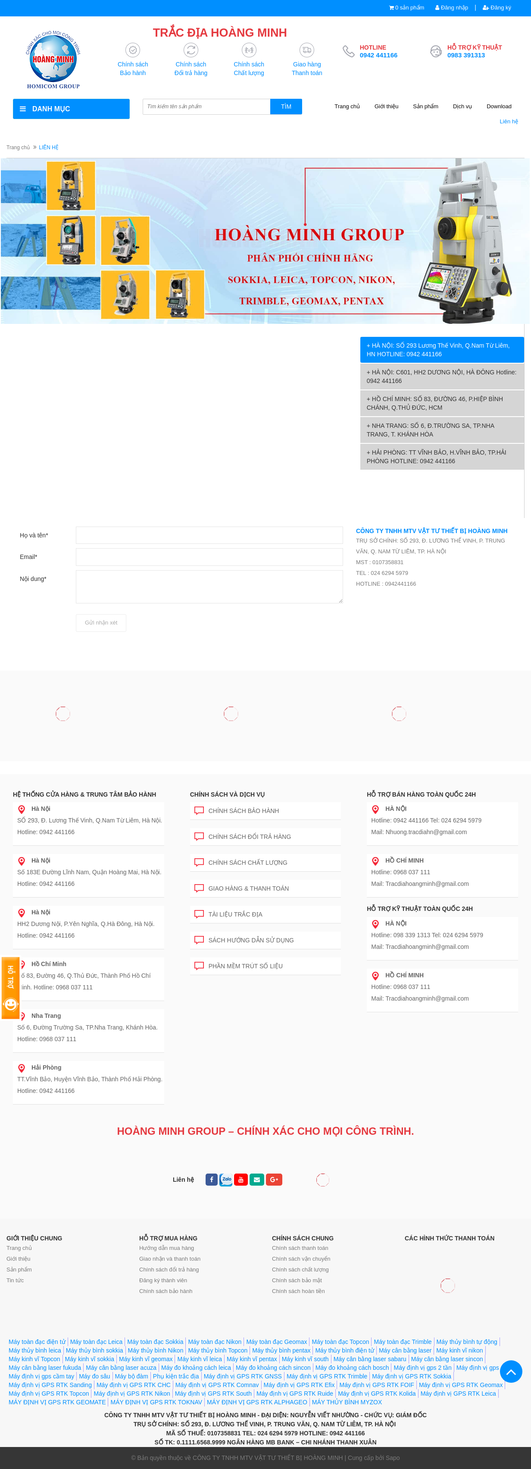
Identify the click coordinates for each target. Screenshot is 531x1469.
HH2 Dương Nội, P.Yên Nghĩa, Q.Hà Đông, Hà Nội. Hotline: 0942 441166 (86, 924)
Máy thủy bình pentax (281, 1350)
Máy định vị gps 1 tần (485, 1367)
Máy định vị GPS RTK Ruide (294, 1393)
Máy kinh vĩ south (305, 1359)
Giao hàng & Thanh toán (241, 887)
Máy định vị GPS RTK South (213, 1393)
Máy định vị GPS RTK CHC (134, 1384)
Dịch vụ (462, 106)
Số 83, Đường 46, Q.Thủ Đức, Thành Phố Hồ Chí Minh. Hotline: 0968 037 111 (84, 975)
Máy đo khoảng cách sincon (273, 1367)
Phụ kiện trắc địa (176, 1376)
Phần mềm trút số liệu (238, 965)
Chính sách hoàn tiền (298, 1291)
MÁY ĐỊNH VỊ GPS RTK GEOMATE (57, 1402)
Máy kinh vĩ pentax (252, 1359)
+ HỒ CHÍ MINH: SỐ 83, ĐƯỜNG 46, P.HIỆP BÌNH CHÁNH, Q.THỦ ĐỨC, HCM (435, 403)
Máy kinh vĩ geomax (146, 1359)
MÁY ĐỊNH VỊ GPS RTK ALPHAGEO (257, 1402)
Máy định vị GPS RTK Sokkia (411, 1376)
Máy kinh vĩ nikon (459, 1350)
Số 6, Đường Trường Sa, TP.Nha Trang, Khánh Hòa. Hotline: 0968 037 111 (87, 1027)
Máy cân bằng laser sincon (447, 1359)
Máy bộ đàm (131, 1376)
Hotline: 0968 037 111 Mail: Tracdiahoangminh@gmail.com (420, 872)
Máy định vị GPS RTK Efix (299, 1384)
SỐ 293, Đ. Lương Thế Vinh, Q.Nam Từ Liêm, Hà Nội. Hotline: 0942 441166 (89, 820)
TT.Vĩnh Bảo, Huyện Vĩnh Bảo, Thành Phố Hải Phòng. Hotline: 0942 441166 (89, 1079)
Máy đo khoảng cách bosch (352, 1367)
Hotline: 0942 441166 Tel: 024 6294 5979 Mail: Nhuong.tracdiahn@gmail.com (426, 820)
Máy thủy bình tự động (467, 1341)
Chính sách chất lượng (240, 861)
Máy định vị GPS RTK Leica (458, 1393)
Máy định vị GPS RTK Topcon (49, 1393)
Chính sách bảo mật (297, 1280)
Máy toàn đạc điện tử (37, 1341)
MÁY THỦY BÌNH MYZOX (347, 1402)
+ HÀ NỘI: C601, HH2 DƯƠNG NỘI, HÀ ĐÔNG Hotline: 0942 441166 (442, 376)
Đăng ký (497, 7)
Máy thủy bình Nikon (156, 1350)
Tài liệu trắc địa (228, 913)
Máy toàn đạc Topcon (340, 1341)
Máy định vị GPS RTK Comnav (217, 1384)
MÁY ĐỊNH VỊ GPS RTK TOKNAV (156, 1402)
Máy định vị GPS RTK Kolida (376, 1393)
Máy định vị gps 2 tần (422, 1367)
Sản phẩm (425, 106)
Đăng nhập (451, 7)
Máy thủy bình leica (35, 1350)
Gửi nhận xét (101, 622)
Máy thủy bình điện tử (344, 1350)
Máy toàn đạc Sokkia (155, 1341)
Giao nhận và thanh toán (169, 1259)
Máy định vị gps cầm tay (41, 1376)
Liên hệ (509, 121)
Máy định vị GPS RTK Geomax (461, 1384)
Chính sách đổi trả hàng (242, 835)
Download (499, 106)
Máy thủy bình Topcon (217, 1350)
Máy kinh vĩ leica (199, 1359)
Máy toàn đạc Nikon (214, 1341)
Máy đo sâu (94, 1376)
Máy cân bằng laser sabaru (370, 1359)
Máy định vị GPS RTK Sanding (50, 1384)
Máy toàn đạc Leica (96, 1341)
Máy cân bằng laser (405, 1350)
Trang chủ (347, 106)
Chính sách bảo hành (236, 809)
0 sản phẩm (409, 7)
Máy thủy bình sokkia (94, 1350)
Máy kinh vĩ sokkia (89, 1359)
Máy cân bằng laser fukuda (45, 1367)
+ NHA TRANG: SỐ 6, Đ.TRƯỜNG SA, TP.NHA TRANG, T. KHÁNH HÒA (430, 430)
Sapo (393, 1457)
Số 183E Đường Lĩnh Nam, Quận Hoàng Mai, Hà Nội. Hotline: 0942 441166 (89, 872)
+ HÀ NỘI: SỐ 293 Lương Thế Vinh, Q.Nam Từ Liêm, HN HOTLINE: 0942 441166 (438, 350)
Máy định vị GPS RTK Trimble (327, 1376)
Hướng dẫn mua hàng (166, 1248)
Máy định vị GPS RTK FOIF (376, 1384)
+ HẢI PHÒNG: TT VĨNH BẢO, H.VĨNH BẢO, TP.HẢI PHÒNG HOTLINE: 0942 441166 (436, 457)
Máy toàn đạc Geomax (276, 1341)
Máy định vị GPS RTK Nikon (132, 1393)
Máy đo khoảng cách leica (196, 1367)
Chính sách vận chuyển (301, 1259)
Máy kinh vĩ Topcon (34, 1359)
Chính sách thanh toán (300, 1248)
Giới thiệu (386, 106)
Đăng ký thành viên (163, 1280)
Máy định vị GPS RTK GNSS (243, 1376)
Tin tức (15, 1280)
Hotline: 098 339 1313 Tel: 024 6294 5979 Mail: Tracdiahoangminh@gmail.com (427, 935)
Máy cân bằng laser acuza (121, 1367)
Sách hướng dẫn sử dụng (244, 939)
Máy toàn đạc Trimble (402, 1341)
